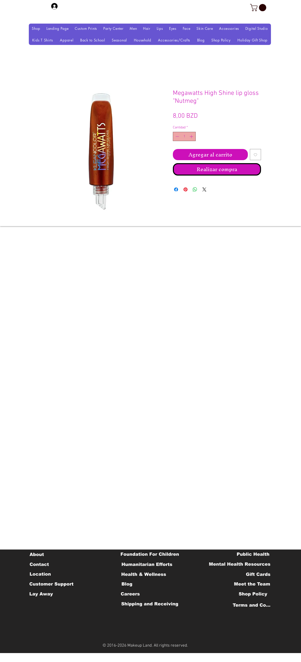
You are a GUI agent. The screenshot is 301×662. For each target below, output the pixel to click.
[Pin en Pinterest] (185, 189)
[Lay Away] (41, 594)
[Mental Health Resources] (239, 564)
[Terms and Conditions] (253, 605)
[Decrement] (177, 136)
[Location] (40, 574)
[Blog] (126, 584)
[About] (36, 554)
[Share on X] (204, 189)
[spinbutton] (184, 136)
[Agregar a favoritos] (255, 154)
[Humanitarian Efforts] (146, 564)
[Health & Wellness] (143, 574)
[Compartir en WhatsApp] (195, 189)
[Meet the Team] (252, 584)
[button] (259, 7)
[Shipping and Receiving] (149, 604)
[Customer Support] (51, 584)
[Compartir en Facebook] (176, 189)
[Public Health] (253, 554)
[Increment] (192, 136)
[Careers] (130, 594)
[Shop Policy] (253, 594)
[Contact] (39, 564)
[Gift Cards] (258, 574)
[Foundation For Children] (149, 554)
